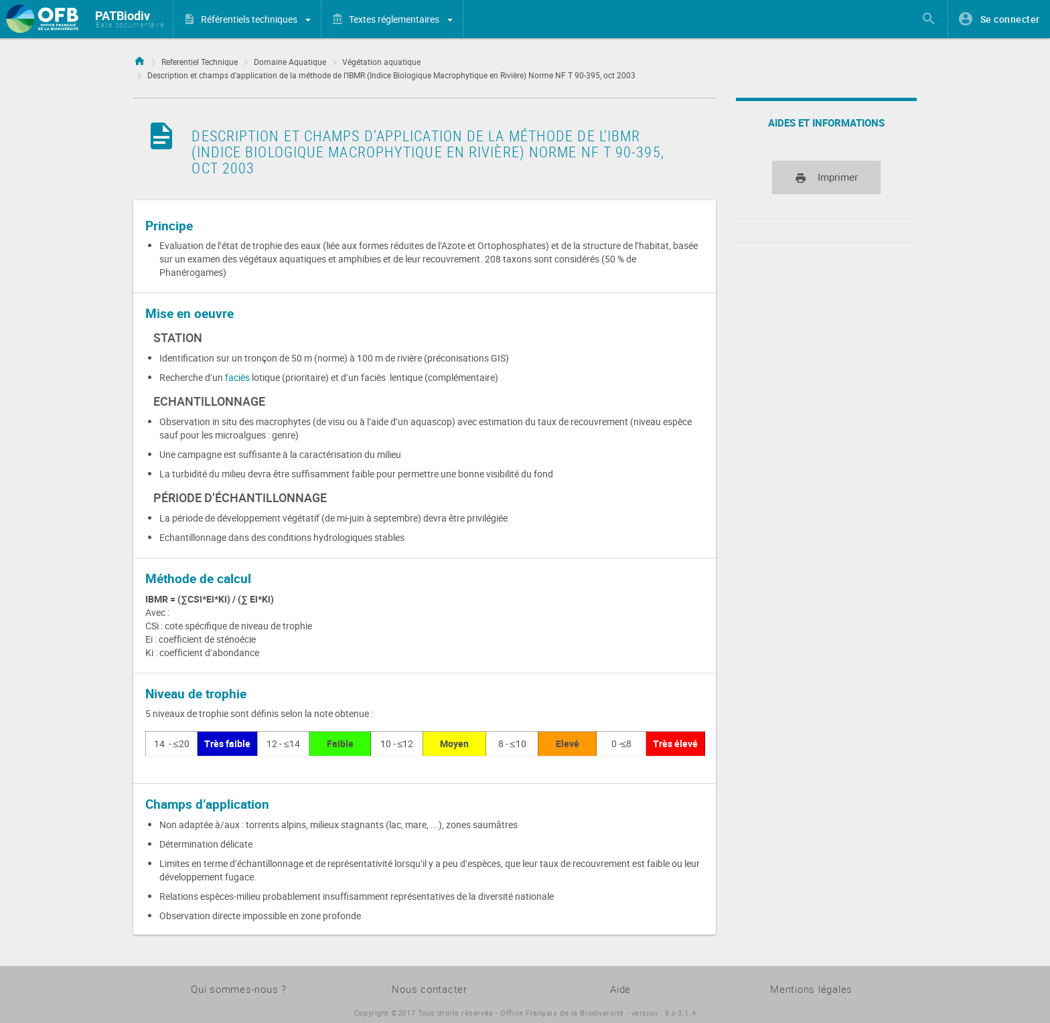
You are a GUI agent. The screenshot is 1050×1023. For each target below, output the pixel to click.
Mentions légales (811, 989)
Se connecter (1010, 19)
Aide (620, 989)
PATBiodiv (122, 15)
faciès (238, 377)
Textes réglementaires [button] (401, 19)
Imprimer (826, 178)
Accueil (139, 59)
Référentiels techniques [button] (256, 19)
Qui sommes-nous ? (239, 989)
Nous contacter (429, 989)
